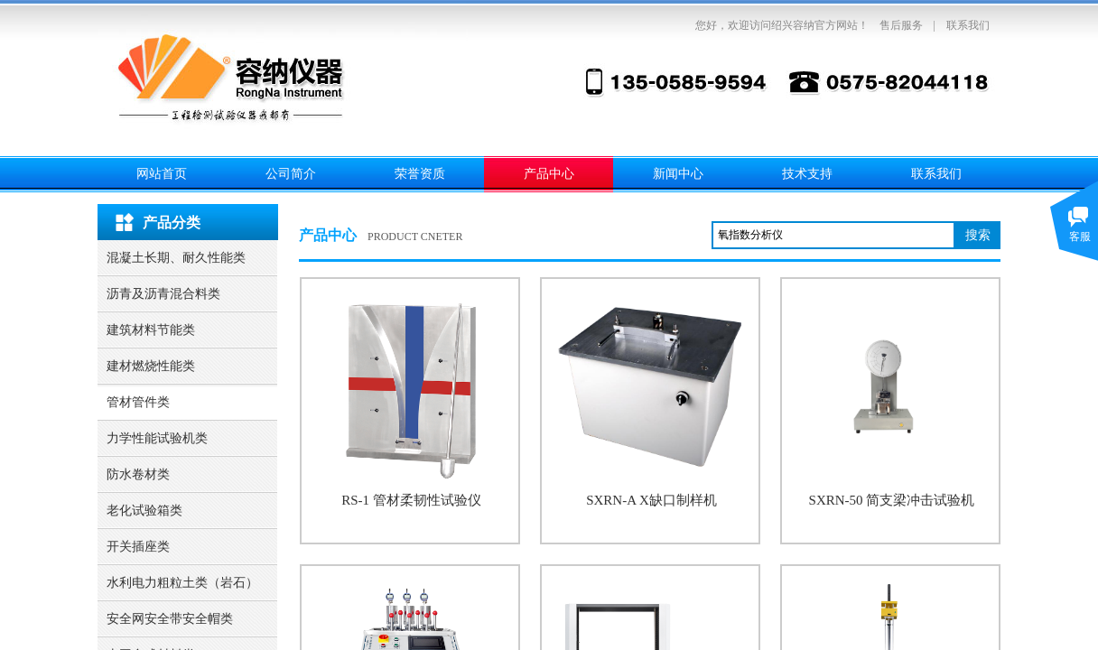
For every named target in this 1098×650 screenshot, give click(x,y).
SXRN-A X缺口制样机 (651, 500)
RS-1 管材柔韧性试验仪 (411, 500)
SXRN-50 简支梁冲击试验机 (892, 500)
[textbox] (833, 235)
